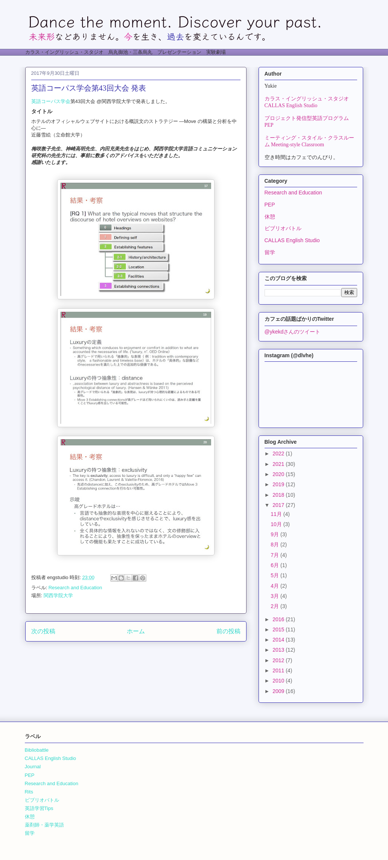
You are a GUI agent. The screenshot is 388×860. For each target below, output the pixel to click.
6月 (275, 565)
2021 (279, 464)
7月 (275, 555)
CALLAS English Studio (292, 240)
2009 (279, 691)
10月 (277, 524)
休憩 (270, 217)
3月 (275, 596)
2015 (279, 629)
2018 (279, 495)
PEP (270, 205)
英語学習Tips (39, 808)
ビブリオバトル (283, 228)
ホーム (136, 631)
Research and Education (75, 587)
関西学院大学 (58, 595)
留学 (270, 252)
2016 (279, 619)
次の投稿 (43, 631)
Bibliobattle (37, 750)
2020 (279, 474)
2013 (279, 650)
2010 (279, 681)
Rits (29, 792)
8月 (275, 544)
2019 (279, 484)
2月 (275, 606)
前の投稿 (228, 631)
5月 (275, 575)
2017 (279, 505)
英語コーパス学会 (50, 101)
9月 (275, 534)
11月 (277, 514)
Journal (33, 766)
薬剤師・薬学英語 (44, 825)
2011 (279, 670)
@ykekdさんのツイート (293, 332)
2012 (279, 660)
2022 (279, 453)
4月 (275, 586)
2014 (279, 640)
